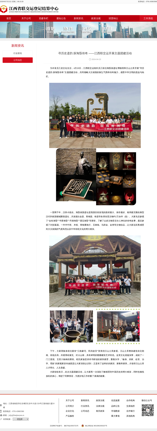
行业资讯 (17, 53)
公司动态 (17, 60)
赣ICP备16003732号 (71, 426)
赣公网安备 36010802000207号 (96, 426)
